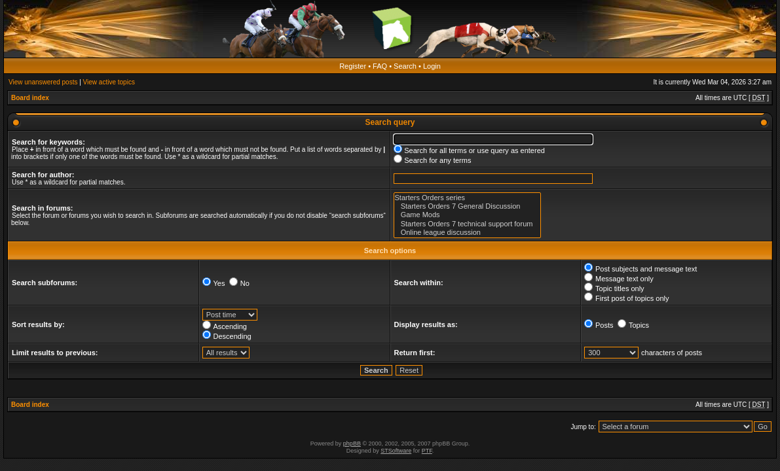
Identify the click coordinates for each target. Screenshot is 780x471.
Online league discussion (467, 232)
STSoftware (396, 450)
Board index (30, 97)
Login (432, 66)
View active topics (109, 82)
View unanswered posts (43, 82)
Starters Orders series (467, 198)
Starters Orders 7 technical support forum (467, 224)
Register (352, 66)
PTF (427, 450)
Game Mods (467, 215)
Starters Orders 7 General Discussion (467, 206)
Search (405, 66)
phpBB (352, 443)
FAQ (380, 66)
